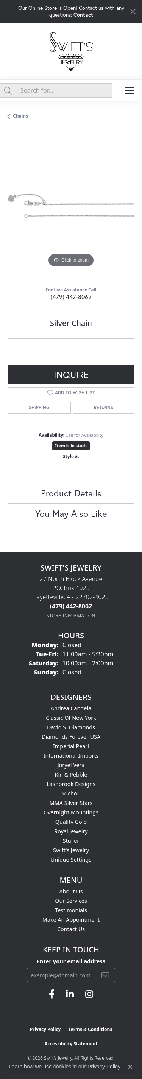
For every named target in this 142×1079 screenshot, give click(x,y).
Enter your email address (71, 961)
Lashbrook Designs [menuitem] (71, 784)
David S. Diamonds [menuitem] (71, 727)
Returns (103, 407)
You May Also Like (71, 513)
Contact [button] (83, 14)
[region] (71, 206)
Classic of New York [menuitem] (71, 717)
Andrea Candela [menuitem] (71, 708)
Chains (20, 116)
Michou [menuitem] (70, 793)
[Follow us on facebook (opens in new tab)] (51, 994)
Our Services (71, 900)
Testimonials (71, 910)
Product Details (71, 493)
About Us (71, 891)
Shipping (39, 407)
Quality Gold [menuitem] (71, 821)
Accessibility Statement (70, 1043)
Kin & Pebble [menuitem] (71, 774)
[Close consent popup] (130, 1067)
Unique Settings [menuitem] (71, 859)
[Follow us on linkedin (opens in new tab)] (70, 994)
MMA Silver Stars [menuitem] (71, 802)
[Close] (132, 11)
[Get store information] (71, 615)
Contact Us (71, 929)
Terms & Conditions (90, 1029)
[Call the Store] (71, 606)
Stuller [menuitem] (71, 840)
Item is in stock (71, 445)
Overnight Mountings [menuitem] (71, 812)
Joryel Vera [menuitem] (71, 765)
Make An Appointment (71, 919)
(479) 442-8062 (71, 297)
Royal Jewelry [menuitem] (70, 831)
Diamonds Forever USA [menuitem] (71, 736)
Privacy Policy (45, 1029)
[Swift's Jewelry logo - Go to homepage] (71, 51)
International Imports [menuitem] (71, 755)
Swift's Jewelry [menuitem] (71, 850)
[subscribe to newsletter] (105, 975)
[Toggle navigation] (130, 90)
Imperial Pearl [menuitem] (71, 746)
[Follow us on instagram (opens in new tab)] (89, 994)
